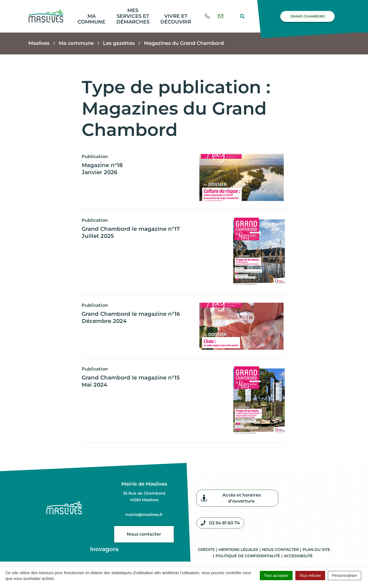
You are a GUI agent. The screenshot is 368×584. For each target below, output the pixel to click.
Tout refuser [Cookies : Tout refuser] (310, 575)
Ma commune (91, 19)
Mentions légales (238, 549)
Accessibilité (298, 555)
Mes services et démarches (132, 16)
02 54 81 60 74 (220, 523)
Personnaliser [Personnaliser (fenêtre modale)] (344, 575)
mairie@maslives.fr (144, 514)
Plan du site (316, 549)
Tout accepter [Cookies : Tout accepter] (276, 575)
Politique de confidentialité (248, 555)
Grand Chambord (307, 16)
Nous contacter (144, 534)
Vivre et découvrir (175, 19)
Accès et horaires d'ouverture (231, 498)
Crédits (206, 549)
